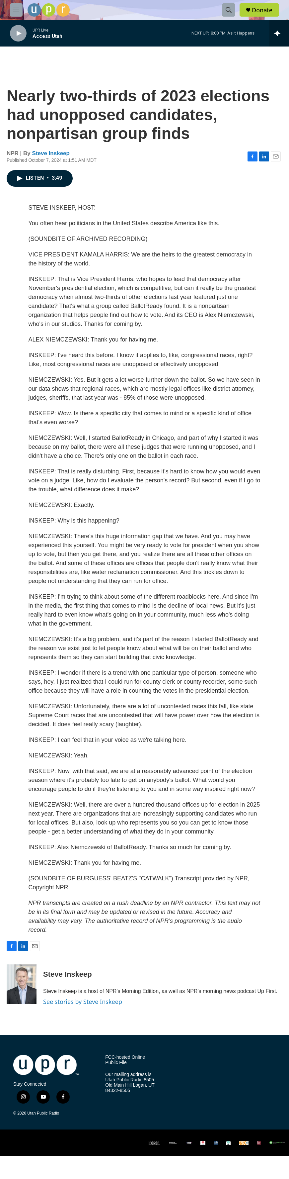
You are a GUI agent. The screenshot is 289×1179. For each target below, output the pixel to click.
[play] (18, 33)
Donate (262, 10)
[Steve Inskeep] (21, 984)
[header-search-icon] (228, 10)
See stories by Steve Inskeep (82, 1002)
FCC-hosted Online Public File (125, 1060)
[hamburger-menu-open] (16, 10)
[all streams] (279, 33)
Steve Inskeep (51, 153)
